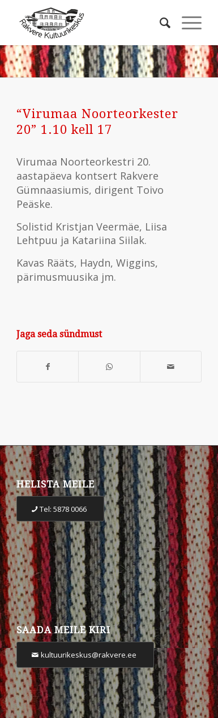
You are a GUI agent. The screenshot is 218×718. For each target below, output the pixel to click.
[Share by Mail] (170, 366)
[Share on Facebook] (47, 366)
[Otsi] (159, 22)
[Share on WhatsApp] (109, 366)
